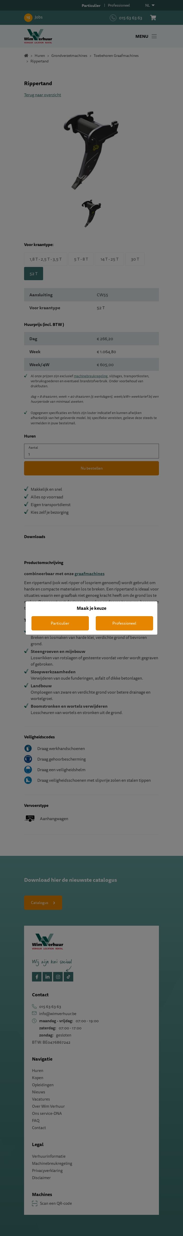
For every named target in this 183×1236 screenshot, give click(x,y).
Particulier (60, 623)
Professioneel (124, 623)
